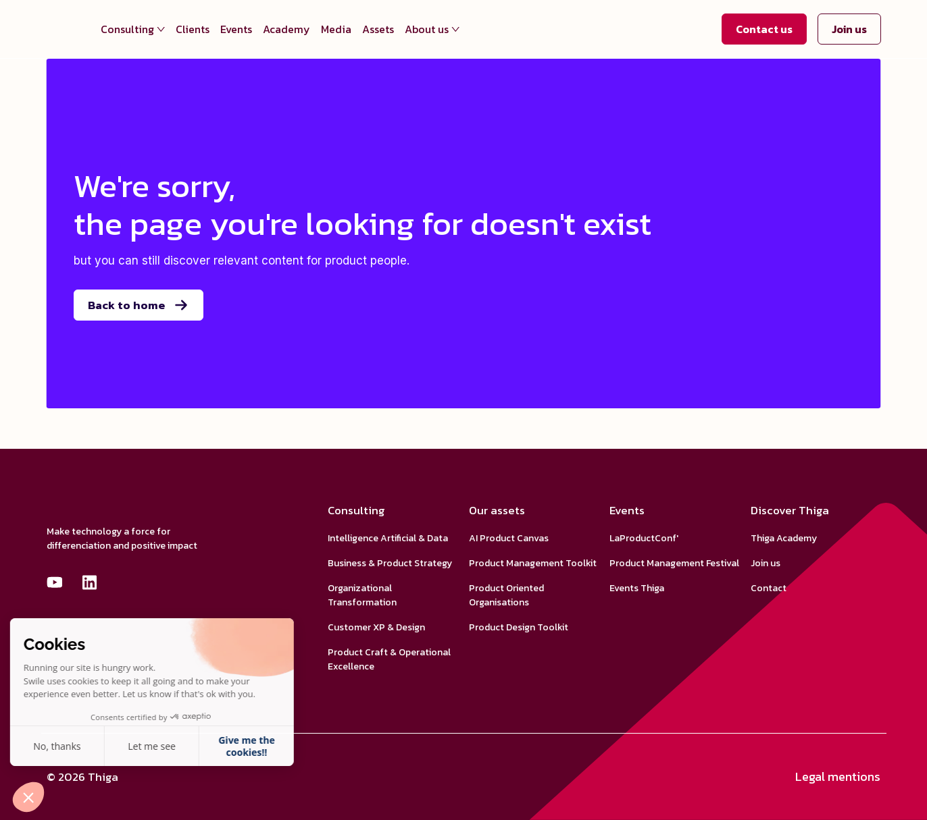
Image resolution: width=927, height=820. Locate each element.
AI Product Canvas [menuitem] (509, 538)
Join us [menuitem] (765, 563)
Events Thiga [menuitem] (636, 588)
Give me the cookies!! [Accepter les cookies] (158, 746)
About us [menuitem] (432, 29)
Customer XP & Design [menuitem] (376, 627)
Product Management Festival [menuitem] (674, 563)
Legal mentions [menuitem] (837, 776)
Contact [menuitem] (768, 588)
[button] (28, 797)
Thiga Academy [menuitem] (784, 538)
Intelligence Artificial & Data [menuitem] (388, 538)
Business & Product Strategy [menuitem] (390, 563)
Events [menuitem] (236, 29)
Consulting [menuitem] (133, 29)
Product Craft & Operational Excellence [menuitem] (389, 659)
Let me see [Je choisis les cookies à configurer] (64, 746)
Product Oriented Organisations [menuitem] (506, 595)
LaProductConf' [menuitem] (643, 538)
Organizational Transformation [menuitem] (362, 595)
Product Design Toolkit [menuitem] (518, 627)
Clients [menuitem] (192, 29)
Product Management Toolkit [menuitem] (533, 563)
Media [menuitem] (336, 29)
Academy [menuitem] (286, 29)
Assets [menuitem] (378, 29)
